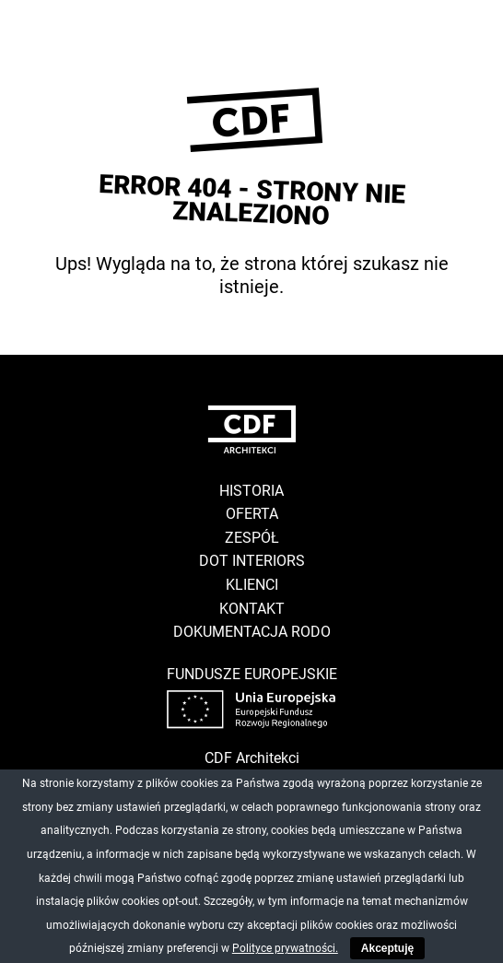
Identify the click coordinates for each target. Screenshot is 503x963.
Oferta (252, 514)
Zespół (252, 537)
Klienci (252, 584)
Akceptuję (387, 948)
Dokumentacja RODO (252, 631)
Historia (251, 490)
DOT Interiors (252, 561)
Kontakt (252, 608)
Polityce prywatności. (285, 948)
